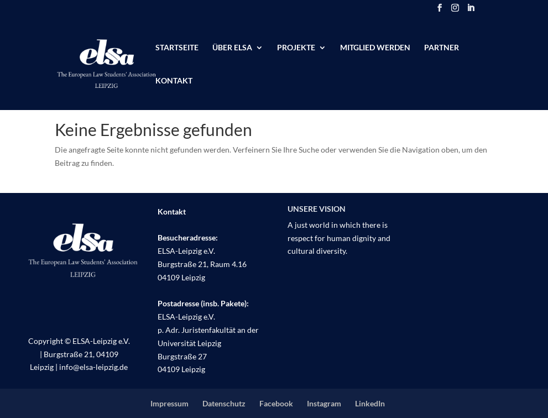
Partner (441, 48)
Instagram (324, 403)
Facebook (276, 403)
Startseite (177, 48)
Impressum (169, 403)
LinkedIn (370, 403)
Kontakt (173, 81)
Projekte (296, 48)
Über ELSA (232, 48)
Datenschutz (224, 403)
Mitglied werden (375, 48)
